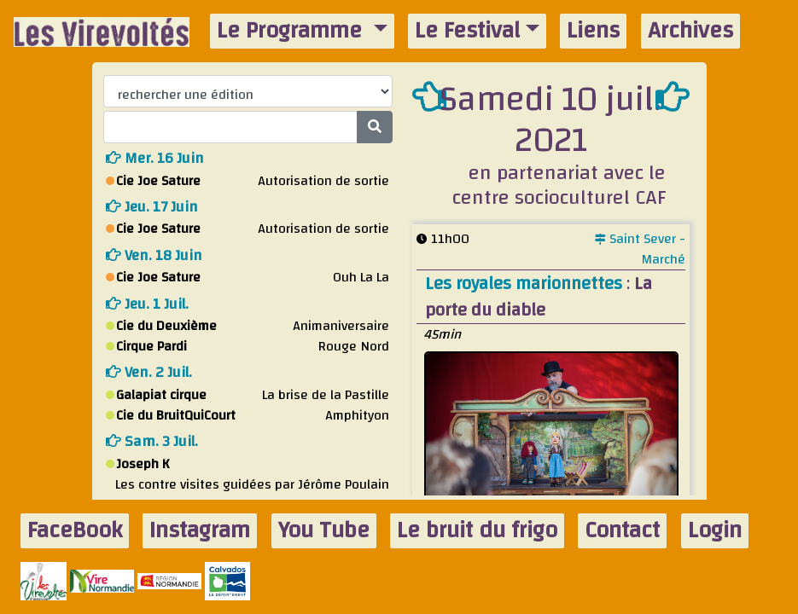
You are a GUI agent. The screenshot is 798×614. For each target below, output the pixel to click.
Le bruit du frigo (477, 530)
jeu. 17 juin (152, 207)
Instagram (199, 530)
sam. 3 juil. (152, 441)
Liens (593, 31)
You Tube (324, 530)
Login (715, 530)
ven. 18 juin (154, 255)
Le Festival (467, 31)
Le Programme (292, 31)
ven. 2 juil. (149, 372)
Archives (690, 31)
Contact (622, 530)
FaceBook (74, 530)
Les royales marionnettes (525, 283)
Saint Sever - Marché (640, 249)
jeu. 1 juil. (147, 304)
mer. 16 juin (155, 158)
